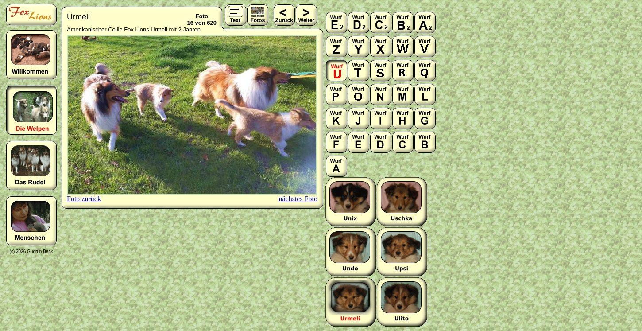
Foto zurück (84, 198)
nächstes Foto (297, 198)
